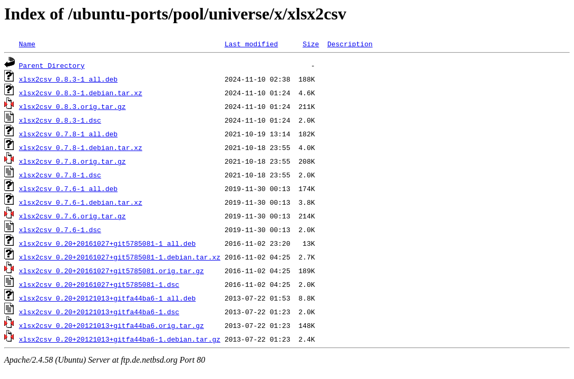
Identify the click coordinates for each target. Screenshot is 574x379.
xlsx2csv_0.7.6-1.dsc (60, 229)
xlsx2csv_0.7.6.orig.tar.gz (72, 216)
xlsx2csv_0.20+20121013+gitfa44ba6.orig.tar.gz (111, 325)
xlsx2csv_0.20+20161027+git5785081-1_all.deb (107, 243)
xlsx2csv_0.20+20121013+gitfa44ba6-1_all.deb (107, 298)
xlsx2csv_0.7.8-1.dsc (60, 174)
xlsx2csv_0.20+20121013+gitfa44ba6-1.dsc (99, 311)
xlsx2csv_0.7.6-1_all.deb (68, 188)
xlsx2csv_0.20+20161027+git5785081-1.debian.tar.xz (119, 257)
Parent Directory (52, 65)
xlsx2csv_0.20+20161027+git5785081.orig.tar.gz (111, 270)
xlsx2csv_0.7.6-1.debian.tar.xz (80, 202)
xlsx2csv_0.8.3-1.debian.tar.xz (80, 92)
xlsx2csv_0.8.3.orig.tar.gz (72, 106)
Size (311, 43)
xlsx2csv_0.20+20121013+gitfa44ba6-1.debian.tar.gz (119, 339)
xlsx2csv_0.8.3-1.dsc (60, 120)
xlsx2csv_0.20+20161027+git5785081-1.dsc (99, 284)
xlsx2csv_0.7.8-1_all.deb (68, 133)
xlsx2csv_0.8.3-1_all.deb (68, 79)
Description (350, 43)
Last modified (251, 43)
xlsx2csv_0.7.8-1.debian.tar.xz (80, 147)
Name (27, 43)
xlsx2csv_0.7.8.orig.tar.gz (72, 161)
